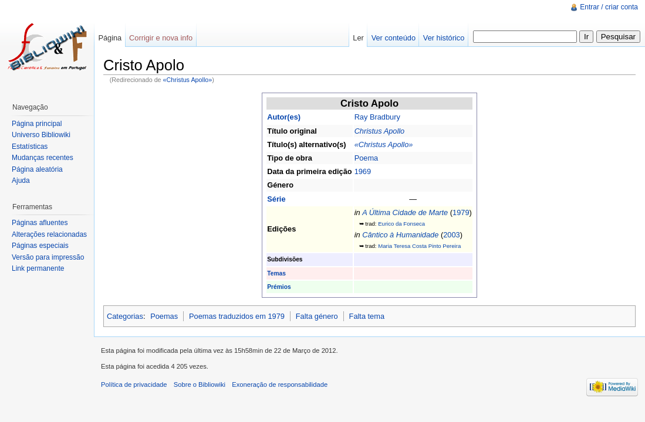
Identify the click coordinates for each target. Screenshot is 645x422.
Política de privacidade (134, 384)
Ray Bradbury (377, 117)
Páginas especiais (40, 245)
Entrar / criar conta (609, 7)
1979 (460, 212)
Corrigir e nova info (161, 37)
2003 (451, 234)
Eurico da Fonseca (401, 223)
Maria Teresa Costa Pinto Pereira (419, 246)
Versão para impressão (48, 257)
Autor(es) (283, 117)
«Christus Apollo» (187, 79)
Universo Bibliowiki (41, 135)
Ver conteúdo (394, 37)
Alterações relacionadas (49, 234)
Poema (366, 158)
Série (276, 199)
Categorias (125, 316)
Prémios (279, 287)
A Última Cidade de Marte (405, 212)
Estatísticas (30, 146)
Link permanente (38, 268)
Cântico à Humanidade (400, 234)
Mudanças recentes (42, 158)
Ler (358, 37)
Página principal (37, 124)
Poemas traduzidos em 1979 (237, 316)
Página (109, 37)
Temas (276, 273)
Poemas (164, 316)
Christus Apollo (379, 131)
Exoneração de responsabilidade (279, 384)
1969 (362, 171)
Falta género (317, 316)
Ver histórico (443, 37)
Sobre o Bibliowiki (199, 384)
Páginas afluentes (39, 223)
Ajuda (21, 180)
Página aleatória (37, 169)
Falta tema (366, 316)
